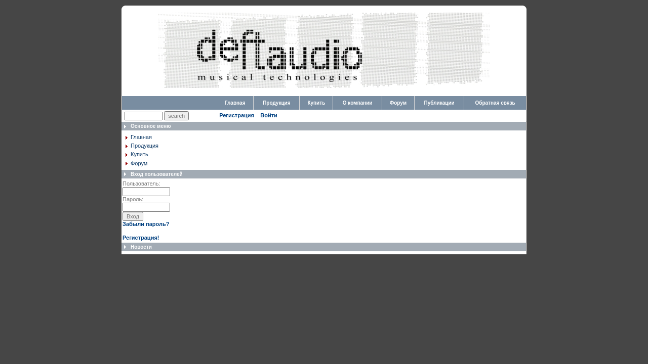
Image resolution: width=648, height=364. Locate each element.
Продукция (276, 103)
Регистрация (236, 115)
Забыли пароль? (146, 224)
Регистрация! (141, 238)
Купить (316, 103)
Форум (398, 103)
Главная (235, 103)
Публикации (439, 103)
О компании (358, 103)
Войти (268, 115)
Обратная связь (495, 103)
